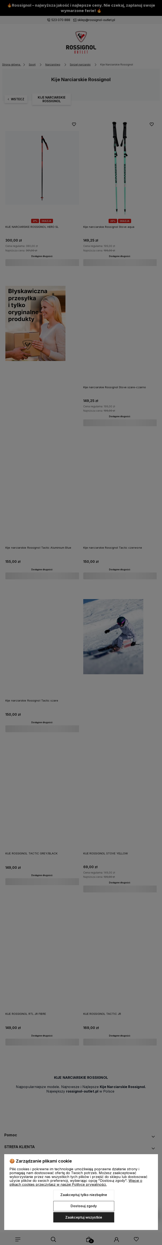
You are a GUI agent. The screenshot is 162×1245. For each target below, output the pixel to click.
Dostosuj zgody (84, 1206)
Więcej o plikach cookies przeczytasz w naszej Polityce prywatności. (75, 1182)
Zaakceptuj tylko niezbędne (83, 1195)
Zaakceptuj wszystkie (83, 1217)
